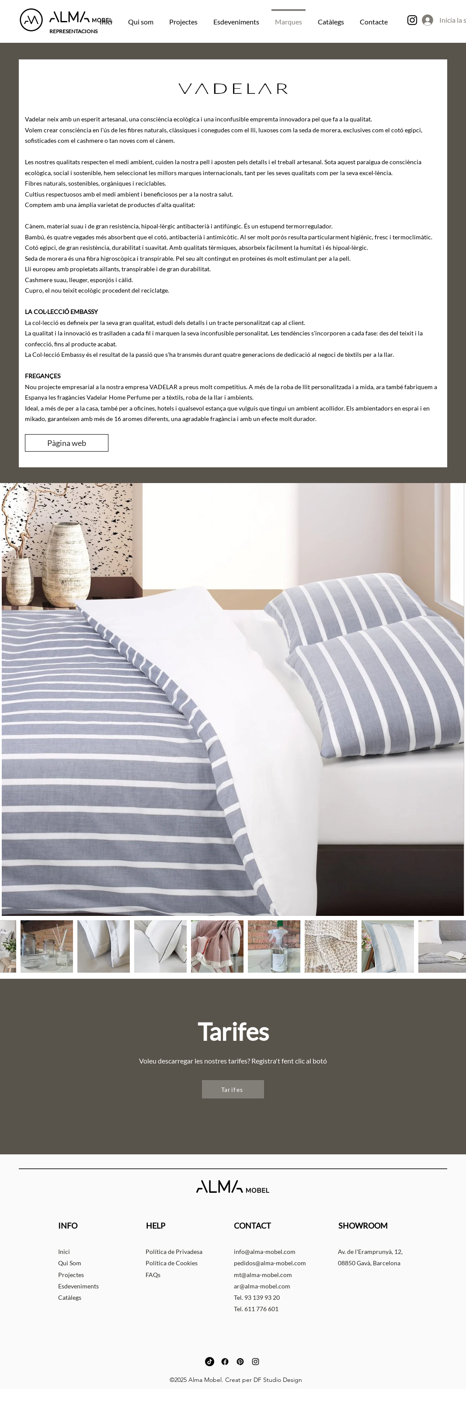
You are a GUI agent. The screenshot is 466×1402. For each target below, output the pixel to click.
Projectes (71, 1274)
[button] (233, 1089)
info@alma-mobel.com (265, 1251)
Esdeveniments (78, 1286)
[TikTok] (209, 1361)
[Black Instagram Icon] (255, 1361)
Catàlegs (69, 1297)
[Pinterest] (240, 1361)
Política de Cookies (172, 1263)
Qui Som (69, 1263)
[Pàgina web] (66, 443)
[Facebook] (225, 1361)
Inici (64, 1251)
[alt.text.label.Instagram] (412, 20)
